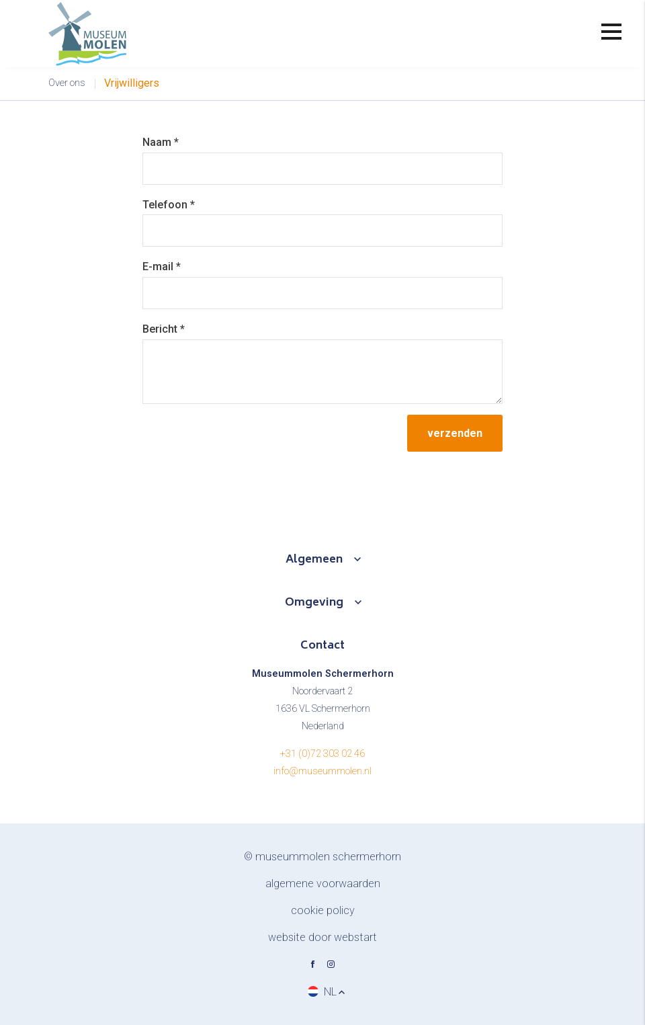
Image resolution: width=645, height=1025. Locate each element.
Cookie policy (323, 910)
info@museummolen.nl (322, 771)
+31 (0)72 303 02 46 (322, 754)
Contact (322, 646)
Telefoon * (168, 204)
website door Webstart (322, 937)
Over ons (66, 83)
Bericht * (163, 329)
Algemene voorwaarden (322, 883)
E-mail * (161, 266)
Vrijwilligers (131, 83)
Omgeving (314, 602)
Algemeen (314, 559)
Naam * (160, 142)
